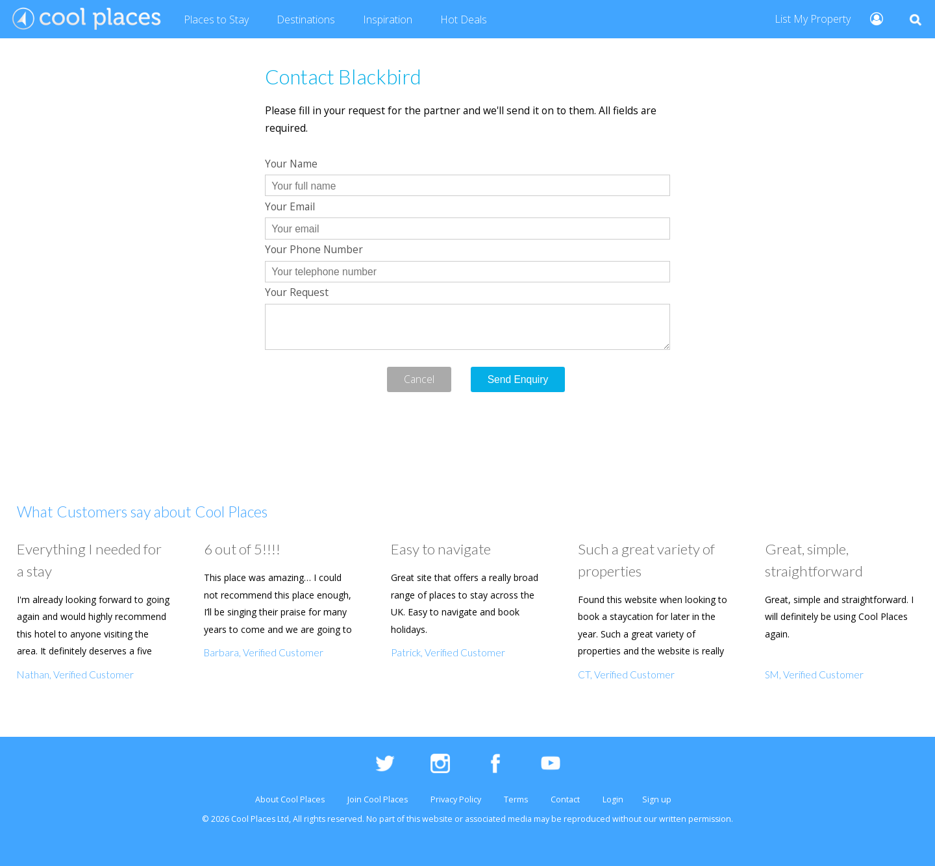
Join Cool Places (377, 799)
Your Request (297, 292)
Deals (463, 20)
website (437, 818)
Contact (565, 799)
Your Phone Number (314, 249)
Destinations (306, 19)
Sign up (656, 799)
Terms (516, 799)
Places (216, 20)
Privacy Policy (455, 799)
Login (613, 799)
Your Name (291, 163)
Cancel (419, 379)
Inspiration (387, 19)
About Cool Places (290, 799)
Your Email (290, 206)
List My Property (813, 19)
